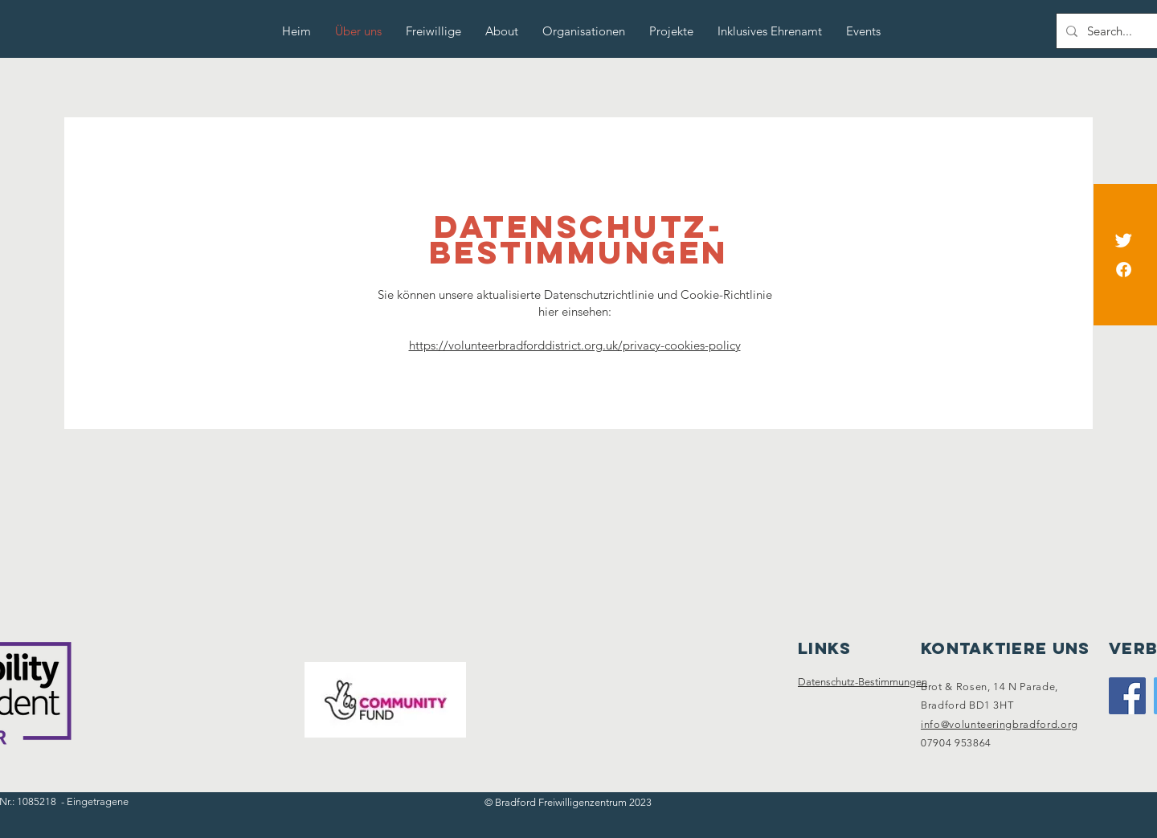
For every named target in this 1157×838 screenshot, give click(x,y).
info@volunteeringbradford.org (999, 724)
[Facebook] (1124, 270)
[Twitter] (1124, 240)
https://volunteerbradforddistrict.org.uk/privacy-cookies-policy (575, 345)
